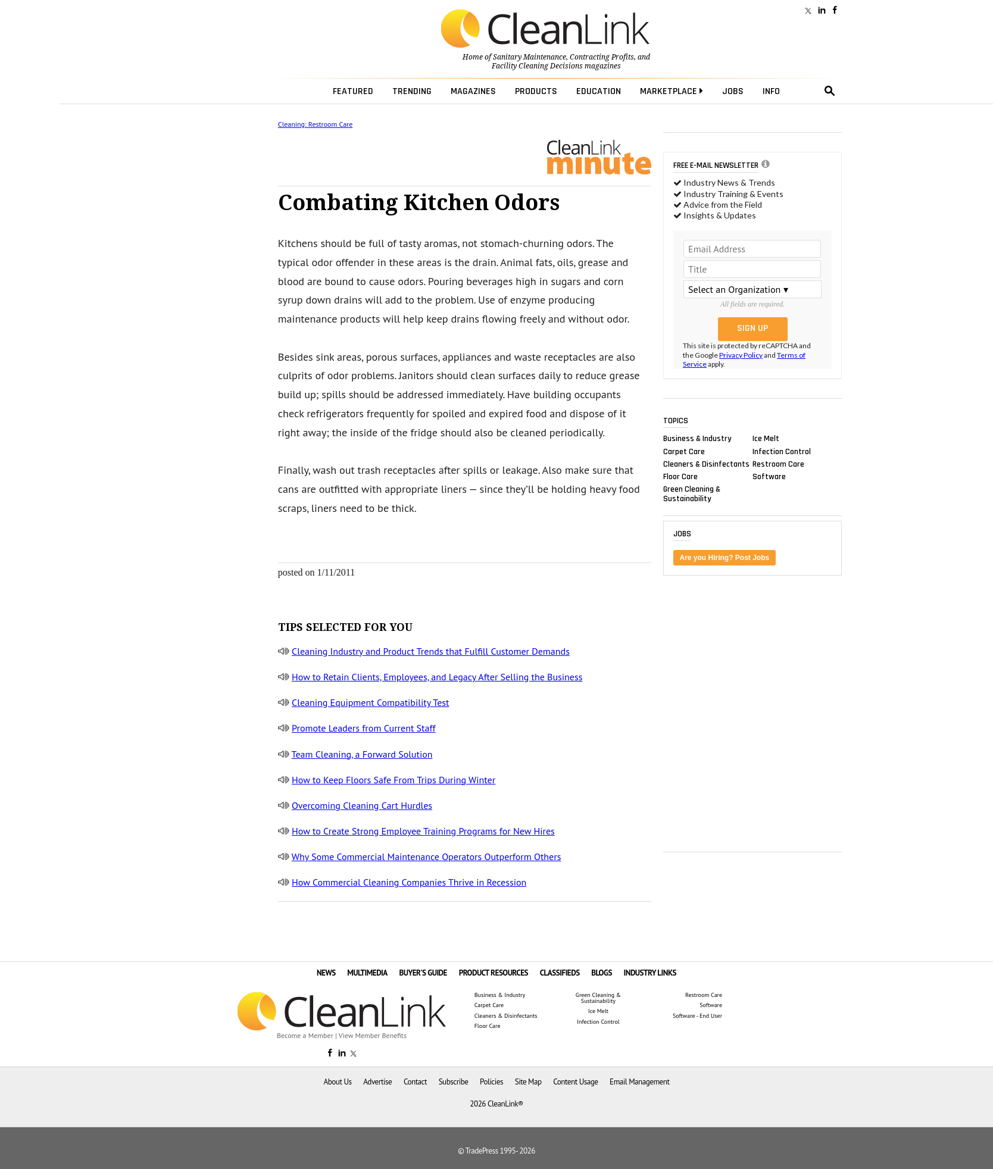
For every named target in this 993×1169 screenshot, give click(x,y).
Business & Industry (697, 438)
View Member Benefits (373, 1035)
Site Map (528, 1082)
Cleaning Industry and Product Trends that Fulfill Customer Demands (431, 651)
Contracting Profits (602, 57)
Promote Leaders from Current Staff (364, 728)
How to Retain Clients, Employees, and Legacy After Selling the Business (437, 677)
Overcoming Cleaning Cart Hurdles (362, 805)
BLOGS (601, 973)
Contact (415, 1082)
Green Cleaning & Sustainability (691, 494)
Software (769, 476)
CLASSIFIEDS (560, 973)
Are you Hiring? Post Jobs (725, 558)
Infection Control (781, 451)
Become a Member (305, 1035)
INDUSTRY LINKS (650, 973)
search (830, 91)
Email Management (639, 1082)
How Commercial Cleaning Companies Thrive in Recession (409, 882)
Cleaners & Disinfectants (706, 463)
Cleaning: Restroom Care (315, 124)
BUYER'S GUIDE (423, 973)
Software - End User (697, 1016)
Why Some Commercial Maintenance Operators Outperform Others (426, 856)
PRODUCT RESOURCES (493, 973)
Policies (491, 1082)
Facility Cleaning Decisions (537, 66)
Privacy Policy (741, 355)
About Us (338, 1082)
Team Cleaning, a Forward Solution (362, 754)
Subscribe (454, 1082)
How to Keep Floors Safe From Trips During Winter (393, 780)
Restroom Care (778, 463)
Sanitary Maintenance (529, 57)
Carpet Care (684, 451)
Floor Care (680, 476)
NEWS (326, 973)
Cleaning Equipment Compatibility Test (370, 702)
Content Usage (575, 1082)
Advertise (377, 1082)
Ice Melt (765, 438)
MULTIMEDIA (367, 973)
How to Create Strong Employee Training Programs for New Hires (423, 831)
